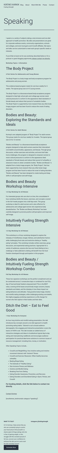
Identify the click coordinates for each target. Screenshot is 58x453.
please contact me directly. (41, 58)
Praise (45, 5)
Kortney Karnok (11, 4)
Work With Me (36, 5)
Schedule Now (11, 447)
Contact (51, 5)
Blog (21, 5)
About (27, 5)
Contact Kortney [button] (11, 394)
